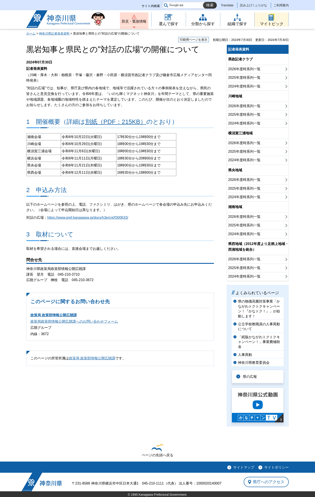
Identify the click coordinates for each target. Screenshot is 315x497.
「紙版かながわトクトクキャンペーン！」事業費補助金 (259, 342)
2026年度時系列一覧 (244, 69)
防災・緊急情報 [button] (134, 21)
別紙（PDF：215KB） (115, 121)
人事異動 (245, 355)
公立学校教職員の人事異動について (259, 326)
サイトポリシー (276, 467)
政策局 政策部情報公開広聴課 (53, 315)
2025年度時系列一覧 (244, 77)
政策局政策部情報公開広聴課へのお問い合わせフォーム (74, 321)
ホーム (30, 33)
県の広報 (250, 376)
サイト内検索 (151, 6)
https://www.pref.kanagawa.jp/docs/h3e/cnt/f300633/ (87, 217)
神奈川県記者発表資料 (54, 33)
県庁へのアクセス (268, 482)
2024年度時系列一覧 (244, 86)
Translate (227, 5)
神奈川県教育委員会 (254, 362)
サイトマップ (243, 467)
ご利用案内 (281, 5)
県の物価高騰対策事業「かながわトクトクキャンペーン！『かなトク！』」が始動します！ (259, 308)
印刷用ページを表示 (193, 39)
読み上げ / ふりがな (253, 5)
